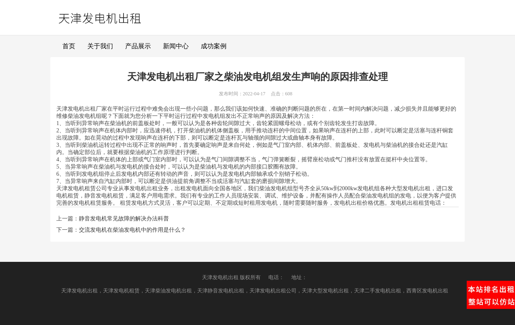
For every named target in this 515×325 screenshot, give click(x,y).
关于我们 (100, 46)
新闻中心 (176, 46)
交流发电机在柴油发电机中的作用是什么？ (132, 230)
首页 (68, 46)
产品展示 (138, 46)
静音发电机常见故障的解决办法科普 (124, 219)
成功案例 (214, 46)
